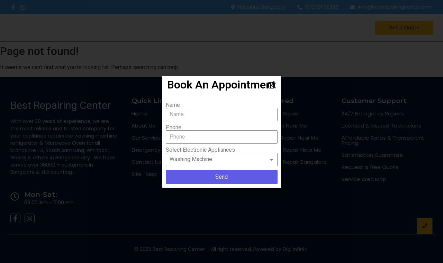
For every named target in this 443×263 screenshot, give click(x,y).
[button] (271, 85)
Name (173, 105)
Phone (173, 127)
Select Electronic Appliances (200, 150)
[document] (221, 131)
